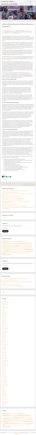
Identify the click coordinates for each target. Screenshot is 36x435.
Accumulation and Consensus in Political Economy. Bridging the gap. (14, 205)
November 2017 (5, 362)
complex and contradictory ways (18, 48)
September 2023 (5, 302)
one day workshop (10, 33)
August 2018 (4, 347)
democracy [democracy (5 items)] (11, 245)
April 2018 (4, 354)
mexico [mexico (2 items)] (22, 420)
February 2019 (4, 342)
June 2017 (4, 370)
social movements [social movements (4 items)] (18, 425)
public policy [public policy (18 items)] (8, 251)
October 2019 (4, 329)
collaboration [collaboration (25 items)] (6, 243)
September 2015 (5, 402)
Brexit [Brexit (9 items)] (9, 241)
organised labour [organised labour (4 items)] (12, 249)
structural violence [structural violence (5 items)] (27, 252)
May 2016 (4, 391)
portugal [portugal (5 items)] (3, 251)
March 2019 (4, 341)
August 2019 (4, 333)
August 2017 (4, 367)
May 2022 (4, 305)
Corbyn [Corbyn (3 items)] (31, 243)
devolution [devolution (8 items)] (22, 245)
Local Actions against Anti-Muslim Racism (9, 192)
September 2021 (5, 307)
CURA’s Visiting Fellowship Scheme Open (9, 183)
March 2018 (4, 355)
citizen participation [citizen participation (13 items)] (18, 241)
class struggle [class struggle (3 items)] (25, 241)
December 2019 (5, 326)
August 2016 (4, 386)
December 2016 (5, 379)
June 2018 (4, 350)
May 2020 (4, 320)
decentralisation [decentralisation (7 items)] (5, 245)
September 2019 (5, 331)
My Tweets (4, 217)
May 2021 (4, 310)
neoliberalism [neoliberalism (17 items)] (6, 249)
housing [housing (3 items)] (22, 246)
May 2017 (3, 371)
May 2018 (4, 352)
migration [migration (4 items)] (25, 420)
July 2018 (3, 349)
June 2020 (4, 318)
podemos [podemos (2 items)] (18, 249)
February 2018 (4, 357)
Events (4, 179)
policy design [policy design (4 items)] (21, 249)
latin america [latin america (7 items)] (7, 248)
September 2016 (5, 384)
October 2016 (4, 383)
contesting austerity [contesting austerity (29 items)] (24, 243)
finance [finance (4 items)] (11, 246)
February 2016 (4, 396)
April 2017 (4, 373)
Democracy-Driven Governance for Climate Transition (12, 196)
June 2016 (4, 389)
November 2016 (5, 381)
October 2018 (4, 346)
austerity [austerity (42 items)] (5, 241)
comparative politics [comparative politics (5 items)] (13, 243)
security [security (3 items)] (24, 251)
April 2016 (4, 392)
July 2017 (3, 368)
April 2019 (4, 339)
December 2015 (5, 399)
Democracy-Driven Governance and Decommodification (12, 199)
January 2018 (4, 358)
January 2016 (4, 397)
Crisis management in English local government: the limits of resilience (15, 190)
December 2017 (5, 360)
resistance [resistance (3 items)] (20, 251)
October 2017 (4, 363)
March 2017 (4, 375)
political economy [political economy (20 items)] (28, 249)
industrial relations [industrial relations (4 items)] (27, 246)
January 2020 (4, 325)
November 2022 (5, 304)
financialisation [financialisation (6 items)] (16, 246)
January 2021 (4, 315)
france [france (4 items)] (20, 246)
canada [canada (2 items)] (12, 241)
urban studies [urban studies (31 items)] (6, 254)
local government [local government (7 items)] (14, 248)
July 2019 (3, 334)
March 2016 (4, 394)
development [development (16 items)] (16, 245)
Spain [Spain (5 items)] (22, 252)
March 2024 (4, 300)
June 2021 (4, 308)
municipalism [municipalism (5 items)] (29, 420)
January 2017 (4, 378)
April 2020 (4, 321)
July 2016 (3, 388)
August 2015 (4, 404)
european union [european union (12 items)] (6, 246)
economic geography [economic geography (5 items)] (28, 245)
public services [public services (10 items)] (16, 251)
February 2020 (4, 323)
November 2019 (5, 328)
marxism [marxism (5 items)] (19, 420)
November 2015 (5, 400)
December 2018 (5, 344)
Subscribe (5, 231)
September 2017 (5, 365)
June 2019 (4, 336)
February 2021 (4, 313)
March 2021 (4, 312)
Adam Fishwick (13, 30)
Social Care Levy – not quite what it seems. (10, 204)
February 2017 (4, 376)
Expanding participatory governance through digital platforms (13, 198)
